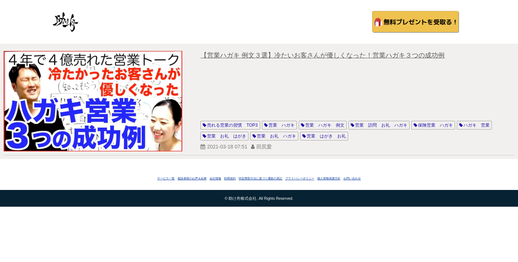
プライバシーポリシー (299, 178)
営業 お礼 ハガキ (276, 136)
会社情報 (215, 178)
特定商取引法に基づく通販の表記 (260, 178)
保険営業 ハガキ (435, 125)
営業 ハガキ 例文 (324, 125)
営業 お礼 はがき (226, 136)
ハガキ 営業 (476, 125)
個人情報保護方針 (328, 178)
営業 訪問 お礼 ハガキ (381, 125)
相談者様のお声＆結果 (192, 178)
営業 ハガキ (281, 125)
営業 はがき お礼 (326, 136)
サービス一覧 (166, 178)
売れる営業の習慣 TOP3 (232, 125)
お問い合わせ (352, 178)
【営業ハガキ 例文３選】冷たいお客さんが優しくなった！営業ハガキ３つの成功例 (322, 55)
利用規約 (230, 178)
